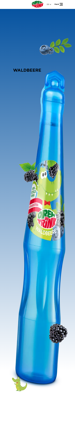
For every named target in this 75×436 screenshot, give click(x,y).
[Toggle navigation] (59, 4)
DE (49, 4)
